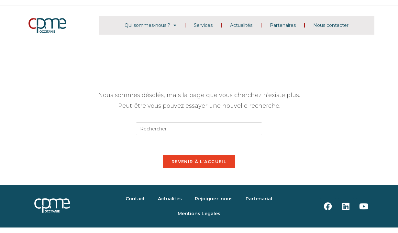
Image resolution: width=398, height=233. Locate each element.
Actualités (241, 25)
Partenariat (259, 199)
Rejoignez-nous (214, 199)
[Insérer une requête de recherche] (199, 128)
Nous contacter (330, 25)
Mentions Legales (199, 213)
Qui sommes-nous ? (150, 25)
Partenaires (283, 25)
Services (203, 25)
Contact (135, 199)
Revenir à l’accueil (199, 161)
